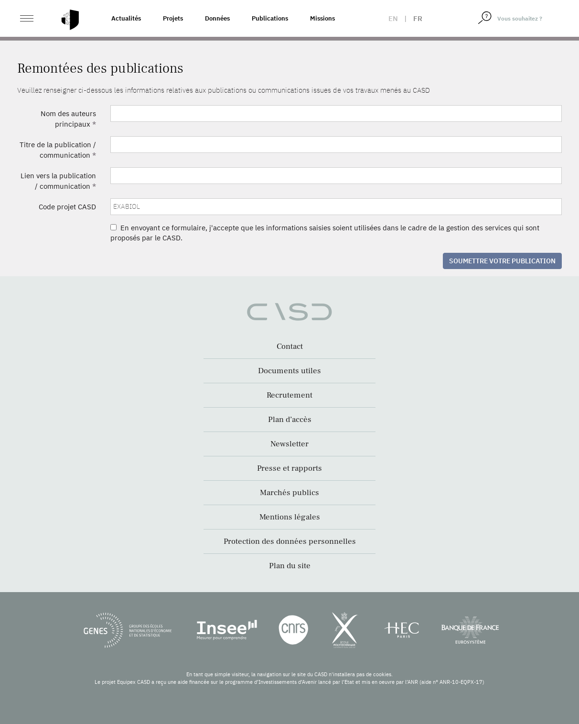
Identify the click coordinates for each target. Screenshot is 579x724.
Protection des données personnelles (290, 541)
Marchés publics (289, 492)
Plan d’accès (289, 419)
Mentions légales (289, 517)
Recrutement (289, 395)
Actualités (126, 18)
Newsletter (289, 444)
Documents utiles (289, 371)
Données (217, 18)
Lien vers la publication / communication (58, 180)
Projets (173, 18)
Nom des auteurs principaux (68, 118)
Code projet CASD (67, 206)
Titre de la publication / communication (58, 149)
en (393, 18)
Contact (290, 346)
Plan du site (290, 566)
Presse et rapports (289, 468)
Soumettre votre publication (502, 261)
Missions (322, 18)
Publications (270, 18)
